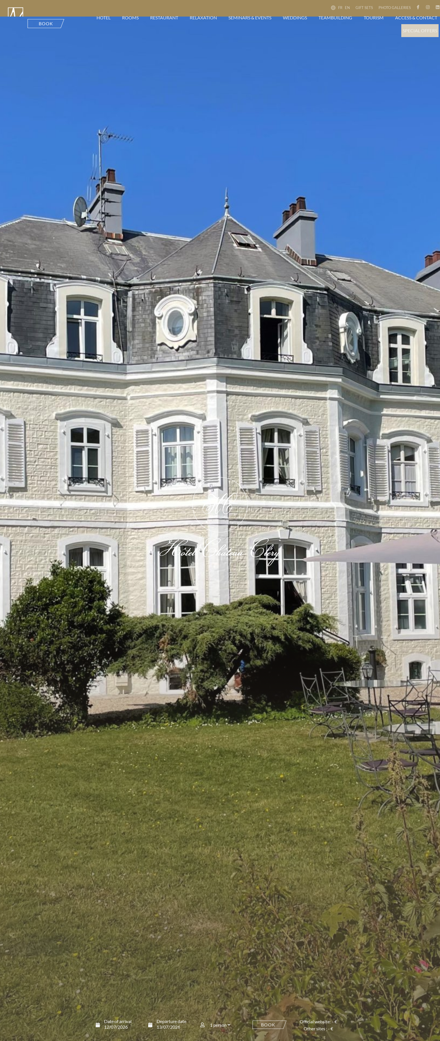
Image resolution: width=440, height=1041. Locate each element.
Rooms (130, 17)
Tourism (374, 17)
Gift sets (364, 7)
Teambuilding (335, 17)
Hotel (104, 17)
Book (268, 1024)
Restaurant (164, 17)
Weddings (295, 17)
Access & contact (416, 17)
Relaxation (203, 17)
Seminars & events (249, 17)
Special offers (420, 30)
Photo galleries (395, 7)
